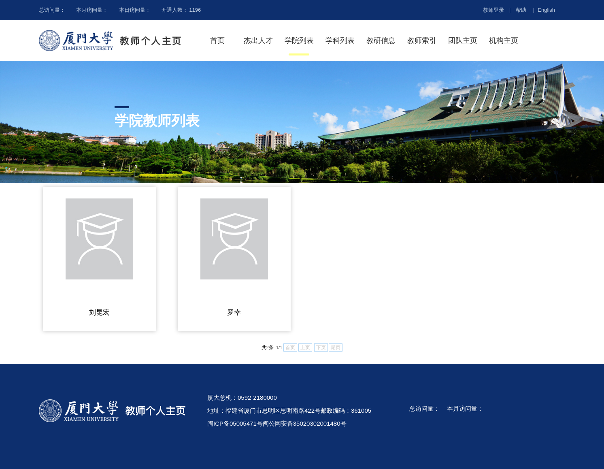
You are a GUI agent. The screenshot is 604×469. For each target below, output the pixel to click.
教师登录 (493, 10)
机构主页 (503, 40)
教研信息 (381, 40)
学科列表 (340, 40)
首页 (217, 40)
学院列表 (299, 40)
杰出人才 (258, 40)
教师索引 (421, 40)
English (546, 10)
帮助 (521, 10)
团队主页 (462, 40)
